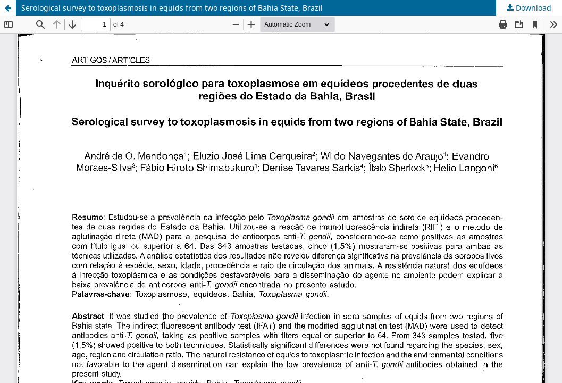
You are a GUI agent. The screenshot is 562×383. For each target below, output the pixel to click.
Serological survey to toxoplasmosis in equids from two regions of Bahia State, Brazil (172, 8)
